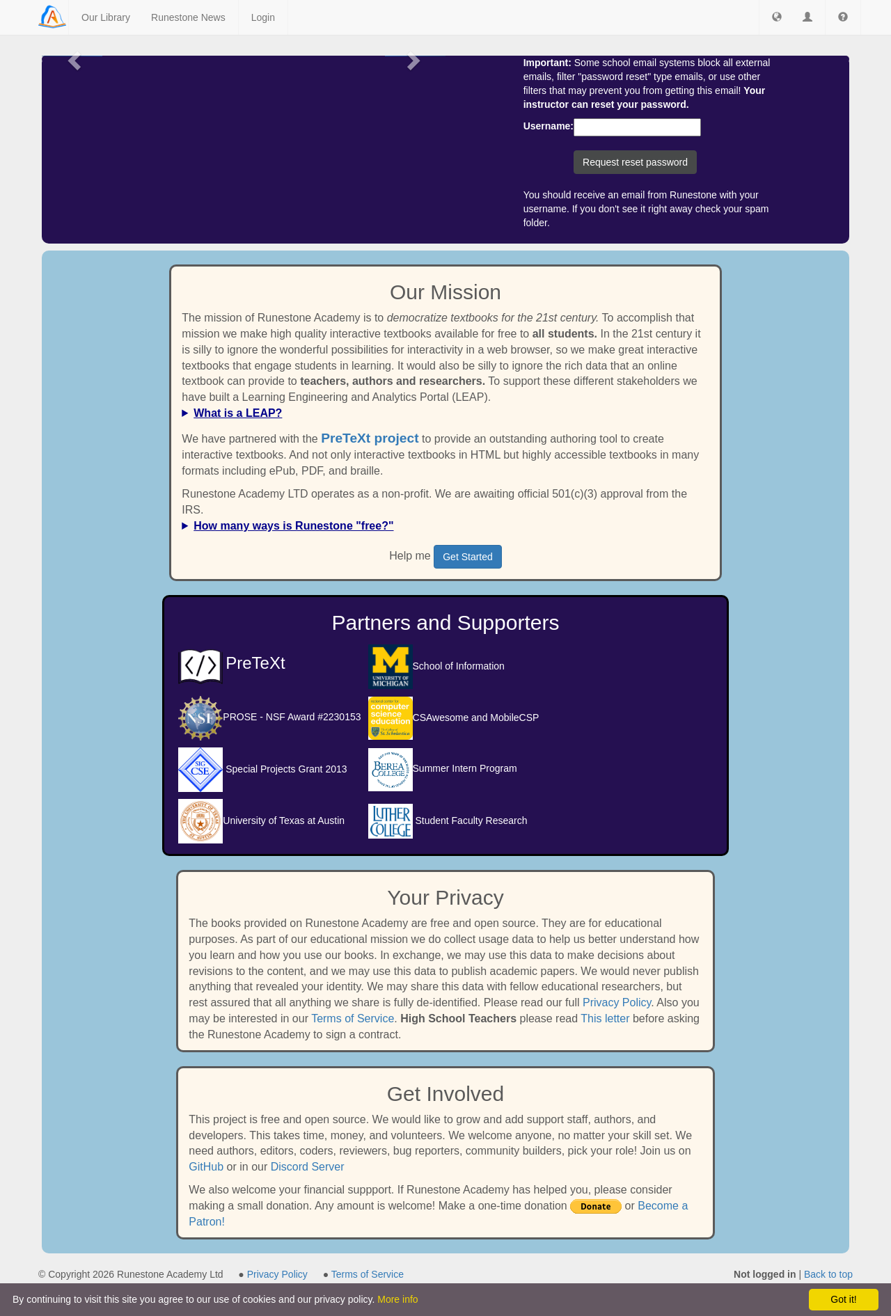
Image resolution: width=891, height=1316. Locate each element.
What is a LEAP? (238, 413)
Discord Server (308, 1167)
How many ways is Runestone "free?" (293, 526)
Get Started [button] (468, 556)
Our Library (105, 17)
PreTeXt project (369, 438)
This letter (605, 1018)
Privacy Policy (617, 1002)
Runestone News (188, 17)
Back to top (828, 1274)
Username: (548, 126)
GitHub (206, 1167)
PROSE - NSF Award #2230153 (269, 716)
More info (397, 1299)
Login (263, 17)
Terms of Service (352, 1018)
